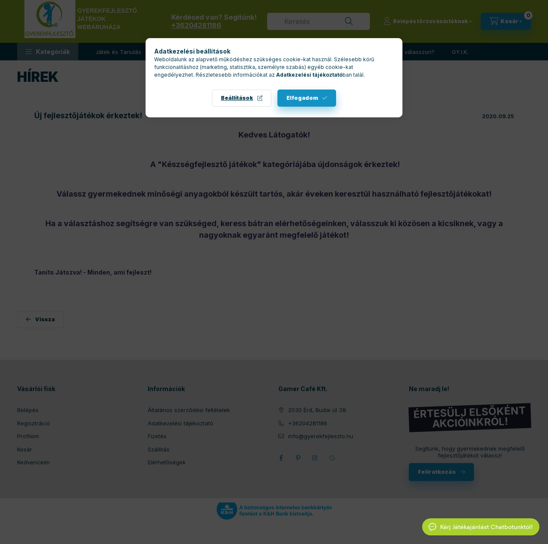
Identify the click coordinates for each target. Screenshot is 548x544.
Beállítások (237, 98)
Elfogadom (302, 98)
